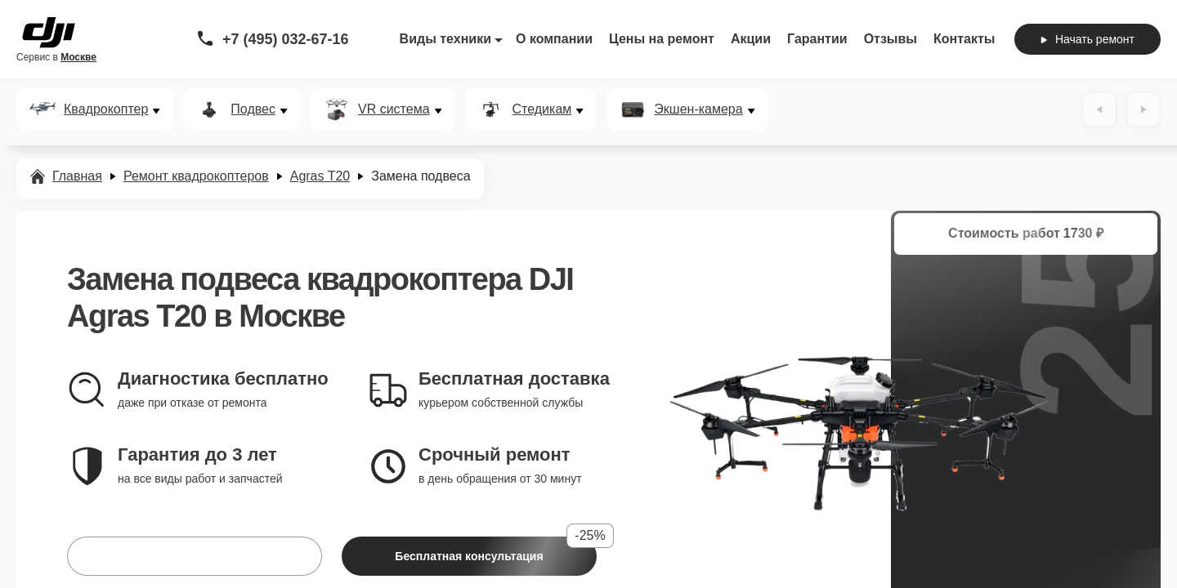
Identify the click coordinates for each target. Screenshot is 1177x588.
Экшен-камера (698, 109)
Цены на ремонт (661, 39)
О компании (554, 39)
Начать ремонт (1087, 39)
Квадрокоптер (106, 109)
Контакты (964, 39)
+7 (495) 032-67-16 (285, 39)
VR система (394, 109)
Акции (751, 39)
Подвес (252, 109)
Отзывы (890, 39)
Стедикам (542, 109)
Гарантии (817, 39)
